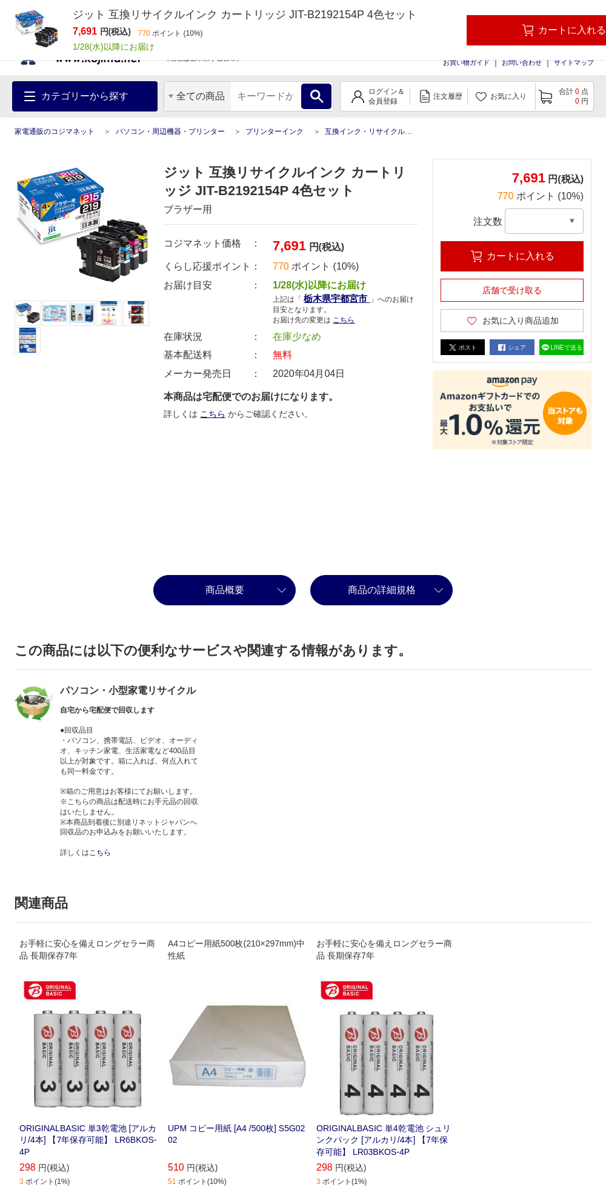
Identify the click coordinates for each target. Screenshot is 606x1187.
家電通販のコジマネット (55, 131)
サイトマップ (574, 62)
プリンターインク (274, 131)
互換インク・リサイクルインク (376, 131)
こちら (344, 320)
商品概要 (224, 590)
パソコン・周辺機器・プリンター (170, 131)
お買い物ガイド (466, 62)
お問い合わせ (522, 62)
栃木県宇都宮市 (337, 298)
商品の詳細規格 (382, 590)
